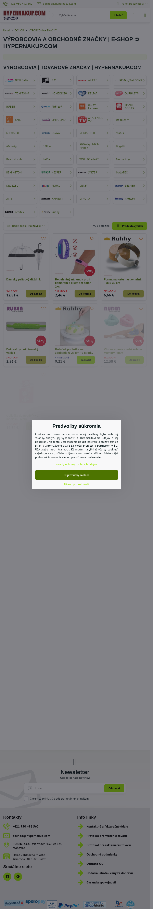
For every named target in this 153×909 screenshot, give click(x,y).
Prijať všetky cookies (76, 475)
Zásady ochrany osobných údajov (76, 464)
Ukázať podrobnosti (76, 484)
